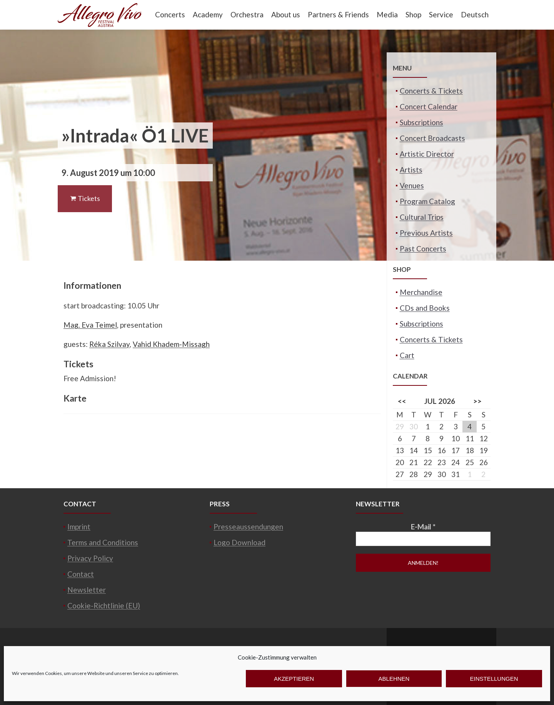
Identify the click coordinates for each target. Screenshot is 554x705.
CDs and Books (425, 307)
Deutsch (475, 14)
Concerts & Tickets (431, 90)
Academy (208, 14)
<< (402, 401)
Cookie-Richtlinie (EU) (103, 605)
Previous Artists (426, 232)
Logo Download (239, 542)
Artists (411, 169)
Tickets (85, 198)
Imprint (78, 526)
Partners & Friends (338, 14)
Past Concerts (423, 248)
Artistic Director (427, 153)
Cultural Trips (422, 217)
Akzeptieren (294, 678)
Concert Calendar (428, 106)
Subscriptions (421, 122)
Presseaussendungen (248, 526)
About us (285, 14)
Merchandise (421, 292)
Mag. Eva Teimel (90, 324)
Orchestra (247, 14)
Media (387, 14)
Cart (407, 355)
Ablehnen (394, 678)
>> (477, 401)
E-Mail (423, 526)
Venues (412, 185)
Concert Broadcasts (432, 138)
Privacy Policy (90, 558)
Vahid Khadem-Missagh (171, 344)
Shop (413, 14)
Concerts (170, 14)
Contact (80, 573)
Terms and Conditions (102, 542)
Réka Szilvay (109, 344)
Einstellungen (494, 678)
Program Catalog (427, 201)
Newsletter (86, 589)
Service (441, 14)
